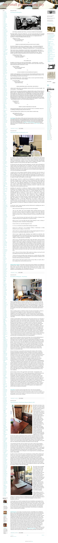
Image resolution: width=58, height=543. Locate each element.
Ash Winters (4, 58)
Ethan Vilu (4, 167)
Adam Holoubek (5, 16)
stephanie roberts (5, 447)
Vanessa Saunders (5, 481)
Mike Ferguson (5, 348)
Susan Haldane (5, 451)
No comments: (16, 128)
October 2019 (48, 116)
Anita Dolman (4, 43)
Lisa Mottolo (4, 307)
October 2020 (48, 105)
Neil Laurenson (5, 363)
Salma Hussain (5, 405)
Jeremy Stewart (5, 230)
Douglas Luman (5, 142)
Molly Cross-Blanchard (4, 351)
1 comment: (16, 272)
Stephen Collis (5, 448)
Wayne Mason (5, 488)
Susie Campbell (5, 455)
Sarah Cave (4, 414)
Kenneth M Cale (5, 276)
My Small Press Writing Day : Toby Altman (18, 276)
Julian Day (4, 256)
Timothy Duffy (5, 468)
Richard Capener (5, 389)
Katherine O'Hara (5, 271)
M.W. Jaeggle (4, 316)
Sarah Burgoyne (5, 413)
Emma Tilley (4, 158)
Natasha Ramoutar (5, 357)
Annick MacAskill (5, 52)
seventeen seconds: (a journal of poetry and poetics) (51, 50)
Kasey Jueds (4, 267)
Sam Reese (4, 406)
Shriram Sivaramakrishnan (5, 434)
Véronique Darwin (5, 483)
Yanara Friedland (5, 492)
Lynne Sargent (5, 315)
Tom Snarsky (4, 472)
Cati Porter (4, 96)
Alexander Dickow (5, 26)
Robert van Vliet (5, 397)
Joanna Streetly (5, 237)
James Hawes (4, 210)
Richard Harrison (5, 390)
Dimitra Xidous (5, 139)
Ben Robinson (4, 65)
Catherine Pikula (5, 95)
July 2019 (48, 119)
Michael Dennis (5, 343)
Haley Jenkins (4, 182)
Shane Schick (4, 424)
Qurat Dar (4, 379)
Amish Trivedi (5, 36)
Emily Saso (4, 156)
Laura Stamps (4, 292)
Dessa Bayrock (5, 137)
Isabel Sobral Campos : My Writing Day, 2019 (19, 132)
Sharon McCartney (5, 429)
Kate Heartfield (5, 269)
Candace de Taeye (5, 79)
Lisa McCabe (4, 306)
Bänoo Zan (4, 60)
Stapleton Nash (5, 442)
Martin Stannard (5, 330)
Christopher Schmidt (4, 111)
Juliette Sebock (5, 258)
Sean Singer (4, 423)
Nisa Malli (4, 366)
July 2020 (48, 108)
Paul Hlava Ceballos (4, 375)
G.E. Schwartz (5, 173)
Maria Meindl (4, 325)
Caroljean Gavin (5, 89)
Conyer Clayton (5, 121)
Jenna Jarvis (4, 223)
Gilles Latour (4, 179)
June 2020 (48, 109)
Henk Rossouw (5, 191)
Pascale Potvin (5, 372)
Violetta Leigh (5, 487)
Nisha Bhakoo (4, 367)
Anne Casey (4, 48)
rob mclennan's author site (50, 23)
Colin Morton (4, 118)
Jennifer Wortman (5, 228)
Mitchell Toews (5, 350)
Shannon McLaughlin (4, 425)
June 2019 (48, 120)
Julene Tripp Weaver (4, 254)
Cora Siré (4, 123)
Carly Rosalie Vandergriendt (4, 83)
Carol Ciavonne (5, 85)
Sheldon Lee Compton (4, 431)
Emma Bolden (5, 157)
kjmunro (4, 281)
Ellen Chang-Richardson (4, 151)
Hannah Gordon (5, 183)
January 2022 (48, 95)
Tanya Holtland (5, 460)
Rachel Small (4, 381)
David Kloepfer (5, 131)
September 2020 (49, 106)
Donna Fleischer (5, 140)
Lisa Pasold (4, 308)
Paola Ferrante (5, 371)
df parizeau (4, 138)
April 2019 (48, 122)
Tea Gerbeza (4, 461)
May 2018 (48, 132)
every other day (49, 38)
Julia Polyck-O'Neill (4, 255)
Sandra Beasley (5, 409)
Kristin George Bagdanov (5, 284)
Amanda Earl (4, 33)
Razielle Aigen (5, 383)
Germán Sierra (5, 177)
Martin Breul (4, 329)
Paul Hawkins (4, 374)
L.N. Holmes (4, 288)
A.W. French (4, 12)
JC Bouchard (4, 219)
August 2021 (48, 97)
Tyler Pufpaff (4, 479)
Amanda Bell (4, 32)
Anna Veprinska (5, 47)
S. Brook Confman (5, 403)
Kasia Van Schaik (5, 268)
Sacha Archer (4, 404)
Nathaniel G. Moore (4, 360)
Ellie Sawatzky (5, 152)
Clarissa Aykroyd (5, 114)
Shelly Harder (4, 432)
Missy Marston (5, 349)
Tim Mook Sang (5, 467)
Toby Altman (4, 470)
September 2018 (49, 128)
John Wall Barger (5, 242)
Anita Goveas (4, 44)
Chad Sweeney (5, 97)
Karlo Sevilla (4, 266)
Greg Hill (4, 181)
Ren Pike (4, 388)
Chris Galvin (4, 100)
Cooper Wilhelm (5, 122)
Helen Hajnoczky (5, 190)
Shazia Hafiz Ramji (5, 430)
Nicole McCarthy (5, 364)
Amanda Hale (4, 34)
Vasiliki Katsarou (5, 482)
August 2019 (48, 118)
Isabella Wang (4, 201)
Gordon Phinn (4, 180)
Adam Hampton (5, 15)
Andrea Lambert (5, 38)
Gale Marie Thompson (4, 174)
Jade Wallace (4, 207)
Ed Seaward (4, 143)
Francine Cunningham (4, 172)
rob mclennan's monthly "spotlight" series (50, 48)
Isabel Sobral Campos (4, 200)
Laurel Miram (4, 293)
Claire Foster (4, 112)
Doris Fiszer (4, 141)
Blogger (32, 541)
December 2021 (49, 96)
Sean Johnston (5, 422)
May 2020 (48, 110)
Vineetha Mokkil (5, 486)
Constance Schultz (5, 120)
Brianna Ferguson (5, 72)
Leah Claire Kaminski (4, 298)
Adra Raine (4, 19)
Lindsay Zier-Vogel (5, 304)
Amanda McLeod (5, 35)
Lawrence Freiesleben (4, 296)
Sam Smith (4, 407)
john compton (4, 241)
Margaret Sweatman (4, 322)
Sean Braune (4, 421)
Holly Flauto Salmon (4, 193)
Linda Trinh (4, 303)
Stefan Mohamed (5, 443)
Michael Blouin (5, 342)
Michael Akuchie (5, 341)
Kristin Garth (4, 283)
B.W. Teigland (5, 59)
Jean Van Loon (5, 220)
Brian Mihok (4, 71)
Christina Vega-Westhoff (5, 107)
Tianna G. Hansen (5, 466)
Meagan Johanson (5, 336)
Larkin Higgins (5, 290)
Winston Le (4, 489)
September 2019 (49, 117)
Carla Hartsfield (5, 81)
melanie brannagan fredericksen (5, 340)
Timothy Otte (4, 469)
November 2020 (49, 104)
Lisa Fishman (4, 305)
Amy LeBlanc (4, 37)
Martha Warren (5, 328)
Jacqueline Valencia (5, 206)
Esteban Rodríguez (5, 166)
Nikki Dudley (4, 365)
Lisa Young (4, 309)
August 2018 (48, 129)
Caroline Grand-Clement (5, 87)
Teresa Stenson (5, 462)
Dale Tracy (4, 125)
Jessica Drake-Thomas (5, 232)
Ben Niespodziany (5, 64)
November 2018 (49, 126)
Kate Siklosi (4, 270)
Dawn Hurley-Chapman (5, 133)
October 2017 (48, 138)
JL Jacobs (4, 236)
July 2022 (48, 93)
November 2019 (49, 115)
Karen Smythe (5, 264)
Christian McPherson (4, 105)
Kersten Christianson (4, 278)
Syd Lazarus (4, 457)
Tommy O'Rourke (5, 473)
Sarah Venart (4, 420)
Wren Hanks (4, 491)
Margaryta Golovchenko (4, 324)
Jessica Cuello (4, 231)
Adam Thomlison (5, 17)
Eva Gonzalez (4, 168)
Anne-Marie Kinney (4, 51)
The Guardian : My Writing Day (50, 24)
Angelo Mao (4, 42)
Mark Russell (4, 326)
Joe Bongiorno (5, 238)
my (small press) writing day (23, 4)
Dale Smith (4, 124)
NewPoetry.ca (49, 42)
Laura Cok (4, 291)
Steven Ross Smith (5, 450)
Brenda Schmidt (5, 70)
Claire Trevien (5, 113)
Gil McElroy (4, 178)
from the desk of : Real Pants (51, 39)
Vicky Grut (4, 484)
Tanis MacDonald (5, 459)
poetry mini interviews (50, 46)
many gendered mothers (50, 41)
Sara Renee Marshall (4, 410)
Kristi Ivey (4, 282)
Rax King (4, 382)
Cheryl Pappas (5, 99)
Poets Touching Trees (50, 47)
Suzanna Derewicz (5, 456)
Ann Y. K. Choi (5, 45)
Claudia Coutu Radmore (5, 115)
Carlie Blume (4, 82)
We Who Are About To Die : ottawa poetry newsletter (51, 58)
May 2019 (48, 121)
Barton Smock (5, 62)
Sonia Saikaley (5, 439)
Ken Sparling (4, 275)
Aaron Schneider (5, 13)
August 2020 (48, 107)
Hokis (4, 192)
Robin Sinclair (5, 398)
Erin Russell (4, 165)
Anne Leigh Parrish (5, 49)
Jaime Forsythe (5, 208)
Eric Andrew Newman (4, 160)
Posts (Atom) (14, 536)
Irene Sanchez (4, 198)
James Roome (4, 212)
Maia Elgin (4, 318)
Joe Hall (4, 239)
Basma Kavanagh (5, 63)
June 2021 (48, 99)
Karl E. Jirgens (5, 265)
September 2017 (49, 139)
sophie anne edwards (4, 441)
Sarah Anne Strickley (4, 412)
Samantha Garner (5, 408)
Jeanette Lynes (5, 221)
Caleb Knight (4, 78)
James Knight (4, 211)
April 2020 (48, 111)
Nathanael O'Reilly (5, 359)
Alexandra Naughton (4, 27)
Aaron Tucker (4, 14)
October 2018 (48, 127)
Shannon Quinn (5, 426)
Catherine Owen (5, 94)
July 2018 (48, 130)
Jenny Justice (4, 229)
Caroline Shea (4, 88)
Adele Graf (4, 18)
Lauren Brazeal (5, 294)
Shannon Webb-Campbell (5, 428)
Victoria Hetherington (4, 485)
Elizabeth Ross (5, 149)
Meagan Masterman (4, 337)
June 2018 (48, 131)
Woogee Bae (4, 490)
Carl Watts (4, 80)
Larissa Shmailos (5, 289)
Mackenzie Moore (5, 317)
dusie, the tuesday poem (50, 37)
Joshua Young (4, 251)
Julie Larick (4, 257)
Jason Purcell (4, 218)
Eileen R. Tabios (5, 144)
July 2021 (48, 98)
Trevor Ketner (4, 477)
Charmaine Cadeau (5, 98)
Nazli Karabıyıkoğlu (5, 362)
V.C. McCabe (4, 480)
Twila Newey (4, 478)
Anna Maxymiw (5, 46)
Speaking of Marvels (50, 51)
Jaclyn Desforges (5, 205)
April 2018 (48, 133)
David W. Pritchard (5, 132)
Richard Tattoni (5, 391)
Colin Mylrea (4, 119)
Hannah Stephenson (4, 185)
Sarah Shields (4, 419)
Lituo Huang (4, 310)
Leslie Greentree (5, 299)
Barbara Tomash (5, 61)
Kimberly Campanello (4, 280)
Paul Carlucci (4, 373)
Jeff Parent (4, 222)
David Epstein (4, 130)
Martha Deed (4, 327)
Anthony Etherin (5, 53)
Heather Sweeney (5, 188)
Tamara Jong (4, 458)
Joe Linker (4, 240)
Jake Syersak (4, 209)
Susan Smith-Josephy (4, 452)
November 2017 (49, 137)
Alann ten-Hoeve (5, 24)
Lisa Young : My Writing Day (16, 12)
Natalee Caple (4, 355)
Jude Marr (4, 252)
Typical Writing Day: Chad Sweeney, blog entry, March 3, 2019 (22, 402)
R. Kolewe (4, 380)
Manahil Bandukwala (4, 319)
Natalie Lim (4, 356)
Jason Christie (4, 217)
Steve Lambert (5, 449)
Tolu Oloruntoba (5, 471)
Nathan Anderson (5, 358)
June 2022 (48, 94)
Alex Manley (4, 25)
